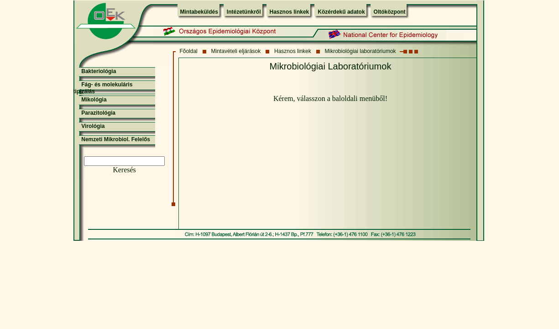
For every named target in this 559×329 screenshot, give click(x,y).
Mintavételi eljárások (236, 51)
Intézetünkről (244, 12)
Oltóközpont (390, 12)
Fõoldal (188, 51)
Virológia (92, 126)
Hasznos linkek (289, 12)
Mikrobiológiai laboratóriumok (360, 51)
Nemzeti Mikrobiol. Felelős (115, 139)
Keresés (124, 170)
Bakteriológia (98, 71)
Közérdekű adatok (341, 12)
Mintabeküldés (199, 12)
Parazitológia (98, 113)
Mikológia (93, 99)
